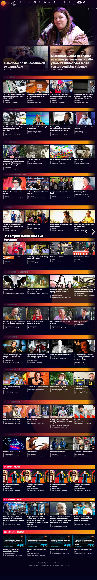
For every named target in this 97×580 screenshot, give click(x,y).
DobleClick (19, 4)
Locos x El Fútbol (72, 5)
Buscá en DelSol (14, 5)
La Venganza (62, 5)
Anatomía (88, 4)
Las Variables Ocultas (83, 5)
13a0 (51, 4)
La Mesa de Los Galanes (40, 5)
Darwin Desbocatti (30, 5)
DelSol (9, 3)
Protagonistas (67, 4)
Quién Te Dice (35, 5)
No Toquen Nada (24, 5)
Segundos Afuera (77, 5)
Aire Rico (45, 4)
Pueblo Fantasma (56, 5)
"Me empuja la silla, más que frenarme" (23, 238)
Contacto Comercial (85, 7)
